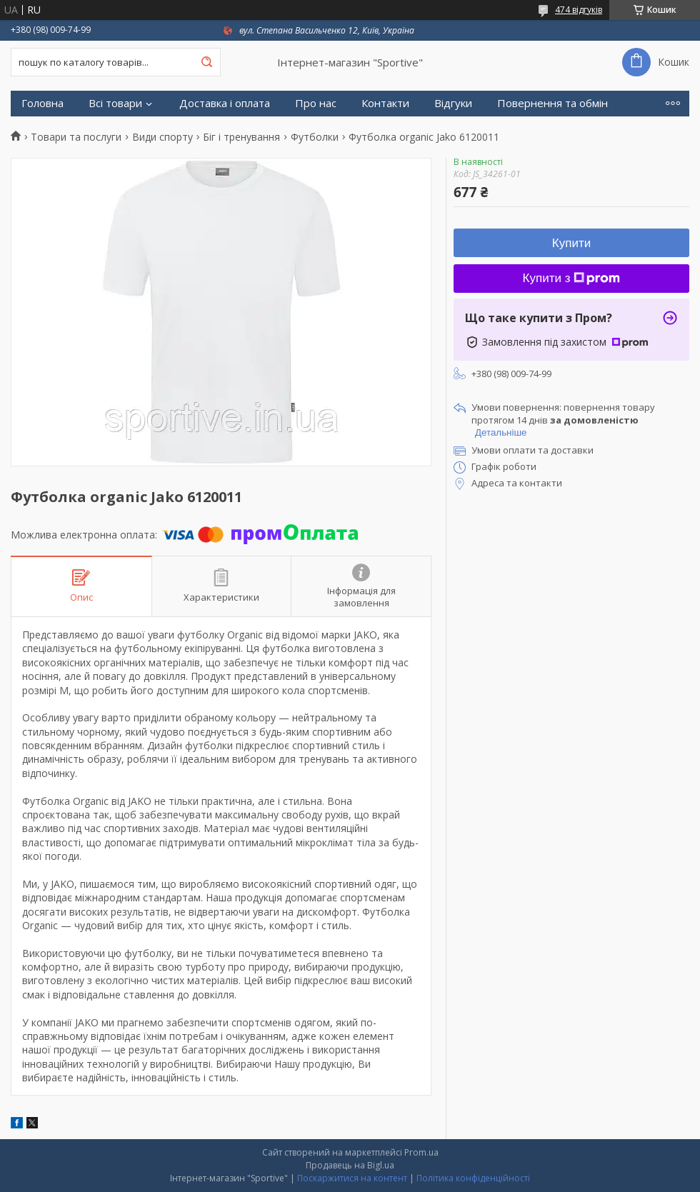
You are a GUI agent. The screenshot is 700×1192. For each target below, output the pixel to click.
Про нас (315, 103)
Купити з (572, 278)
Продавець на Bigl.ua (350, 1165)
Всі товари (115, 103)
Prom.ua (421, 1152)
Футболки (315, 137)
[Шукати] (206, 62)
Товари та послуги (76, 137)
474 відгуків (578, 10)
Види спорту (162, 137)
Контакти (385, 103)
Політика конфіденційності (473, 1178)
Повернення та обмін (552, 103)
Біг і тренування (241, 137)
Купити (571, 243)
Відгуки (453, 103)
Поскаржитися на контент (352, 1178)
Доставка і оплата (224, 103)
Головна (42, 103)
